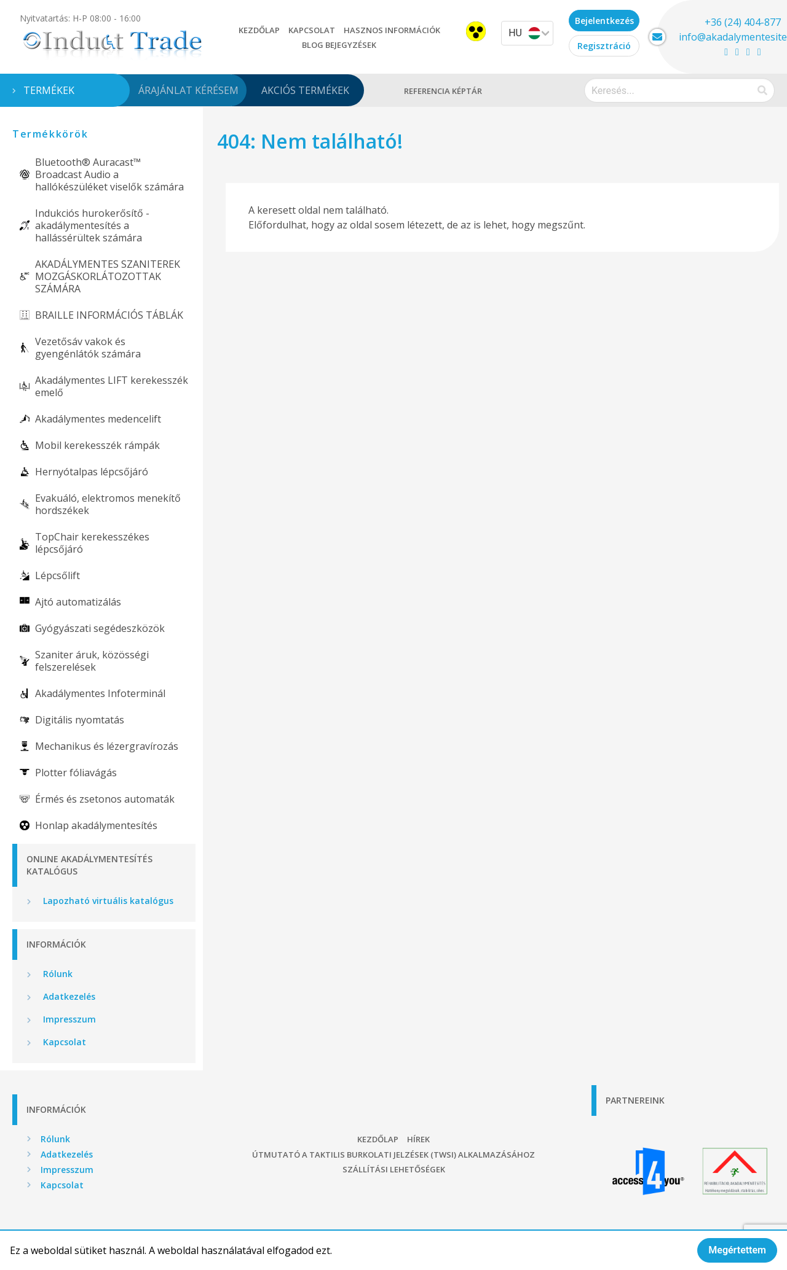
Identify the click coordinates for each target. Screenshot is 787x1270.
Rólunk (57, 974)
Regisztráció (604, 46)
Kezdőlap (259, 30)
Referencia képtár (443, 90)
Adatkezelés (68, 996)
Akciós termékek (305, 90)
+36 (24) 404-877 (743, 22)
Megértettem (737, 1250)
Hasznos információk (392, 30)
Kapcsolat (311, 30)
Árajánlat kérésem (188, 90)
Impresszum (68, 1019)
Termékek (48, 90)
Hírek (418, 1139)
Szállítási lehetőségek (393, 1169)
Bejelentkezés (604, 20)
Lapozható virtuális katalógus (107, 900)
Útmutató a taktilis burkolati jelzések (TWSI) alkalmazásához (393, 1154)
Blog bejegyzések (339, 44)
